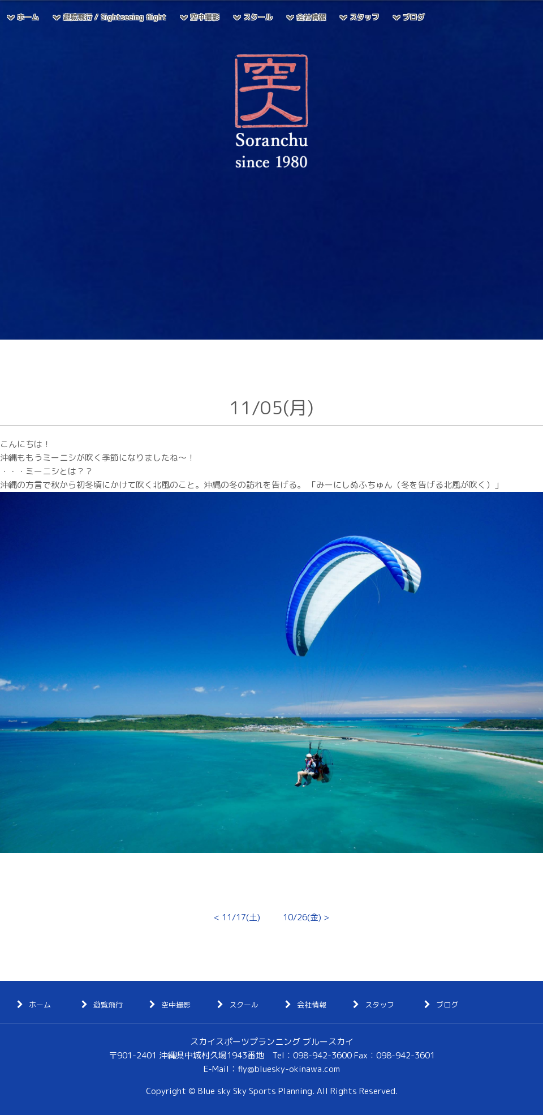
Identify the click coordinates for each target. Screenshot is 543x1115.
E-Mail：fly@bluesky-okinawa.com (272, 1069)
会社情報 (311, 17)
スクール (258, 17)
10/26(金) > (306, 917)
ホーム (28, 17)
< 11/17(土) (237, 917)
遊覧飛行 (108, 1005)
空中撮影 (204, 17)
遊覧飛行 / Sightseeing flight (114, 17)
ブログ (414, 17)
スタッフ (364, 17)
